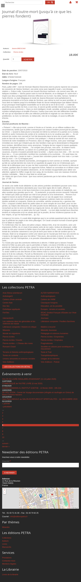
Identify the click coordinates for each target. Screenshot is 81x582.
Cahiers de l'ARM (48, 299)
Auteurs (5, 541)
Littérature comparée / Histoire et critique (19, 327)
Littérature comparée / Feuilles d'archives (58, 321)
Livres (4, 544)
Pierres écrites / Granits (12, 340)
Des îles (6, 306)
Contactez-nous (8, 561)
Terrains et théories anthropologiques (18, 352)
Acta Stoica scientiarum (12, 293)
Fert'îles (6, 313)
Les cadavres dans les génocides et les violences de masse (19, 322)
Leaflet (69, 508)
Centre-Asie (8, 303)
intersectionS (8, 318)
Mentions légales (9, 564)
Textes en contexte (10, 355)
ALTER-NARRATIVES (50, 293)
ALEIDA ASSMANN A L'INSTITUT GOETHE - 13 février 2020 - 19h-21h (31, 388)
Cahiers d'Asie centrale (12, 299)
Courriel (6, 461)
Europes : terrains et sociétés (53, 309)
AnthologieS (8, 296)
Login (69, 3)
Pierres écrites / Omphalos (52, 340)
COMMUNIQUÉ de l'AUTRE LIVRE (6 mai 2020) (22, 383)
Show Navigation (3, 3)
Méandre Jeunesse (49, 330)
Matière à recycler (48, 327)
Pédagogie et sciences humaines (54, 333)
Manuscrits (6, 547)
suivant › (5, 443)
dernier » (5, 446)
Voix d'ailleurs (8, 362)
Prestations (6, 558)
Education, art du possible (51, 306)
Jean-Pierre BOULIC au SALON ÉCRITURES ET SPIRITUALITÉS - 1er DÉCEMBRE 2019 (39, 399)
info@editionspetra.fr (18, 516)
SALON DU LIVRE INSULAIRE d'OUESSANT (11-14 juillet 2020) (29, 379)
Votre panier (76, 3)
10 (3, 437)
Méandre (6, 330)
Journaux (44, 318)
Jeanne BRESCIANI (18, 48)
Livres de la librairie (10, 574)
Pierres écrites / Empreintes (52, 337)
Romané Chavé (9, 347)
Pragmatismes (47, 343)
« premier (6, 404)
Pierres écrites (18, 52)
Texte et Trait (46, 352)
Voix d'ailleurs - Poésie (50, 362)
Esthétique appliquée (11, 309)
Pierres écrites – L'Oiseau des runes (18, 343)
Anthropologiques (48, 296)
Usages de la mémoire (50, 359)
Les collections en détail (17, 367)
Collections (6, 538)
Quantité (6, 59)
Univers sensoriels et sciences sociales (19, 359)
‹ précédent (7, 407)
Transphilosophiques (49, 355)
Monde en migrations (11, 333)
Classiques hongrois (49, 303)
